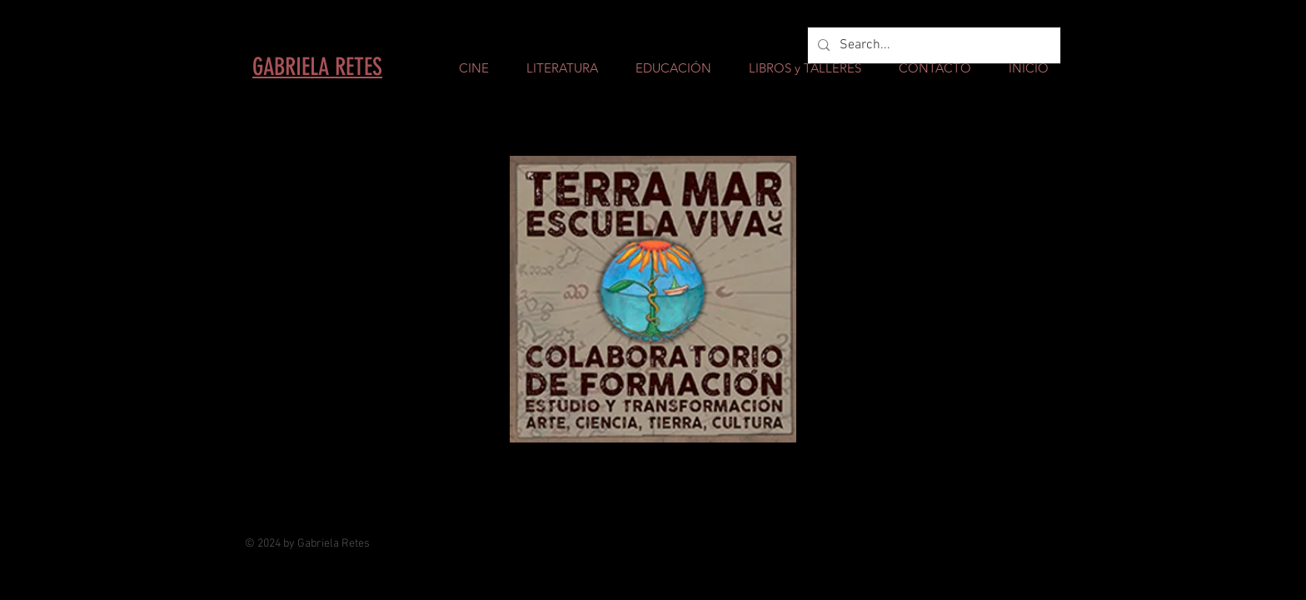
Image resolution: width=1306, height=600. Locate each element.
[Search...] (932, 45)
